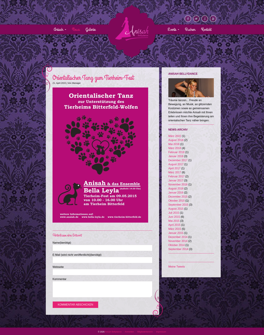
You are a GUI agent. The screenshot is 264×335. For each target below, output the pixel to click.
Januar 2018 (175, 156)
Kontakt (206, 29)
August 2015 (176, 208)
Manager (76, 83)
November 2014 (178, 241)
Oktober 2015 (176, 200)
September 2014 (178, 249)
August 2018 (176, 140)
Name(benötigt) (62, 242)
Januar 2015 (175, 233)
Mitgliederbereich (145, 332)
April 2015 (174, 224)
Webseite (58, 267)
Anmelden (129, 332)
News (76, 29)
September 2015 (178, 204)
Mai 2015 (173, 220)
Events (173, 29)
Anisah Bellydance (132, 29)
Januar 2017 (175, 180)
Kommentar (60, 279)
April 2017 (174, 168)
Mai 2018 (173, 144)
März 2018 (174, 148)
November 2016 (178, 184)
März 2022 (174, 136)
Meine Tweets (176, 266)
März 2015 (174, 228)
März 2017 (174, 172)
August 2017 (176, 164)
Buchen (190, 29)
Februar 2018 (176, 152)
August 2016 (176, 188)
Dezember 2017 (178, 160)
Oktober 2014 (176, 245)
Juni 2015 (174, 216)
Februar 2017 (176, 176)
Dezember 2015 (178, 196)
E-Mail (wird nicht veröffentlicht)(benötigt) (77, 254)
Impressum (161, 332)
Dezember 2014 (178, 237)
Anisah (60, 29)
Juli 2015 (173, 212)
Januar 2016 (175, 192)
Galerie (90, 29)
